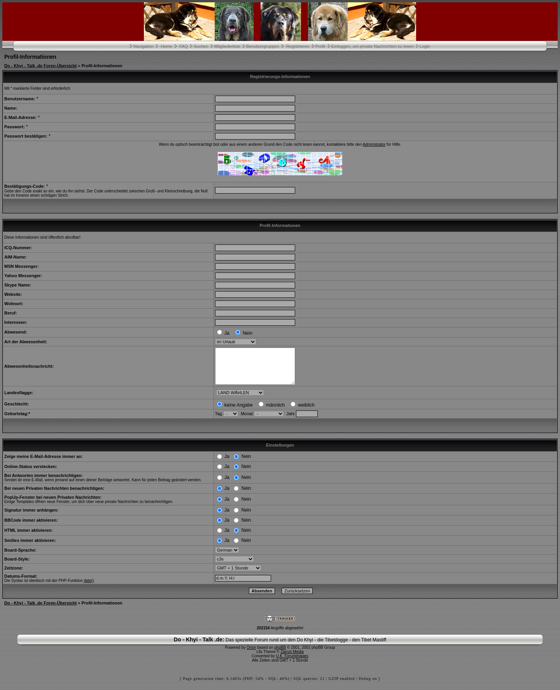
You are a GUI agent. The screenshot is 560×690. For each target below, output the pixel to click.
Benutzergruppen (262, 46)
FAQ (183, 46)
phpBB (280, 654)
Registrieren (297, 46)
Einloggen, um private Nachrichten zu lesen (372, 46)
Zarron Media (291, 659)
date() (89, 587)
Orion (251, 654)
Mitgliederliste (227, 46)
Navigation (143, 46)
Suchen (201, 46)
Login (425, 46)
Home (166, 46)
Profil (320, 46)
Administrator (374, 144)
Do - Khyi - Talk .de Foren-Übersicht (40, 65)
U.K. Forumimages (292, 663)
